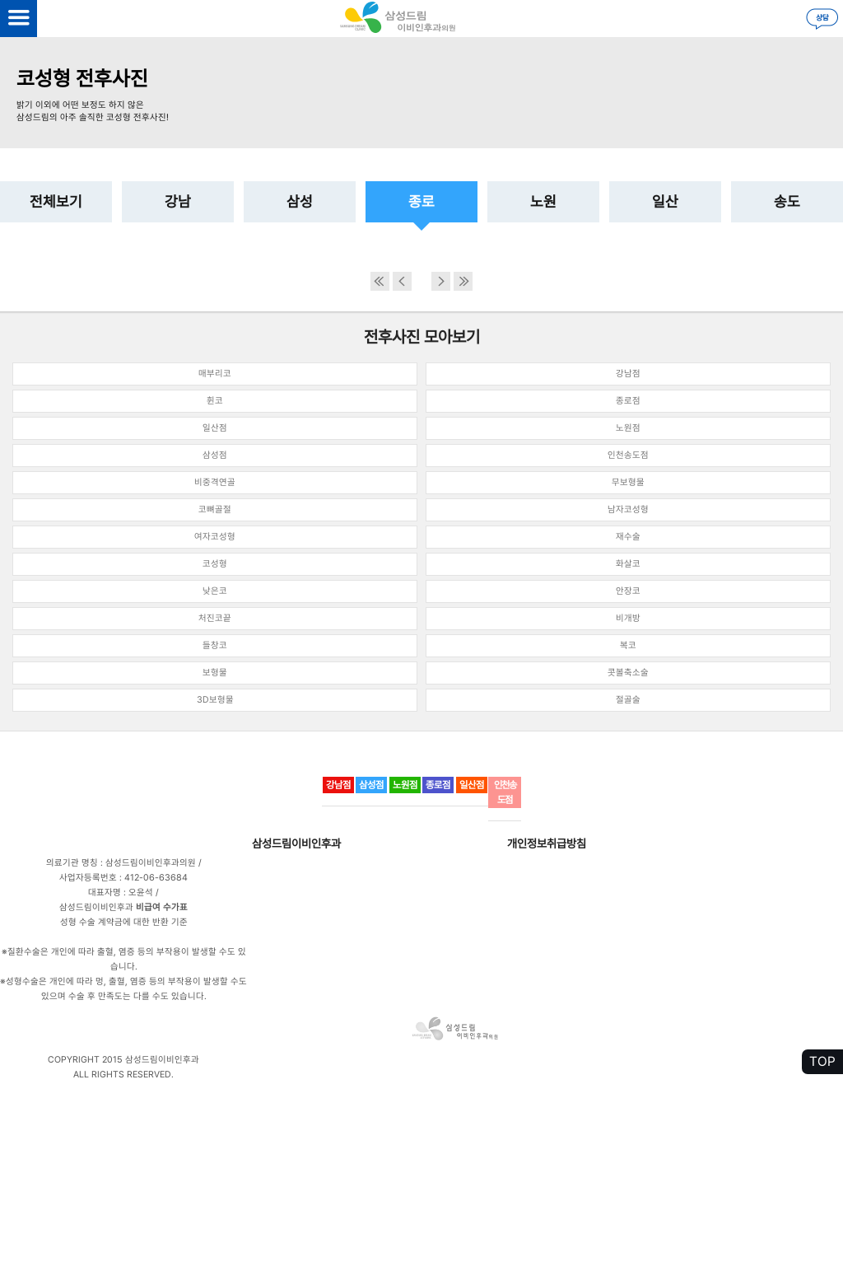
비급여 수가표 (162, 907)
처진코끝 (214, 618)
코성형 (215, 563)
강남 (178, 201)
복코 (628, 645)
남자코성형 (628, 509)
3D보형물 (215, 699)
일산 (665, 201)
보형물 (215, 672)
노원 (543, 201)
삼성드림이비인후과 (296, 843)
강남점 (628, 373)
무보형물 (628, 482)
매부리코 (214, 373)
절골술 (628, 699)
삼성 (299, 201)
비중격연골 (214, 482)
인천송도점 (628, 455)
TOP (822, 1061)
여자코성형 (214, 536)
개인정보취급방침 (546, 843)
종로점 (628, 400)
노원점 (628, 428)
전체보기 (56, 201)
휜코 (215, 400)
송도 (787, 201)
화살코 (628, 563)
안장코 (628, 591)
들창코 (215, 645)
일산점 (215, 428)
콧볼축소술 (628, 672)
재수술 (628, 536)
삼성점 (215, 455)
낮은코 (215, 591)
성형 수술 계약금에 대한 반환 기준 (124, 922)
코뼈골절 (214, 509)
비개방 (628, 618)
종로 (421, 201)
